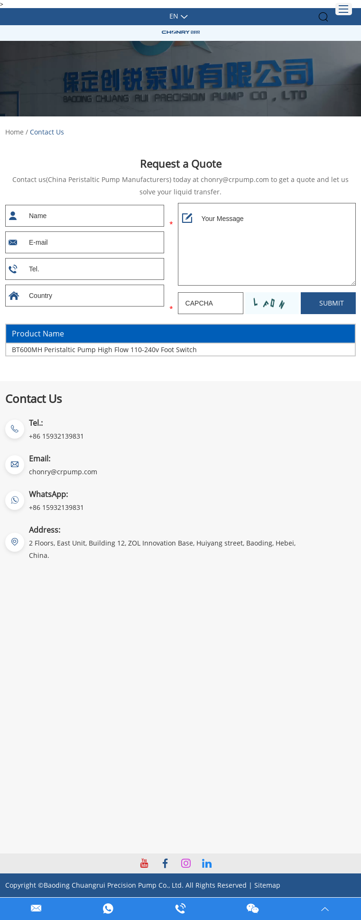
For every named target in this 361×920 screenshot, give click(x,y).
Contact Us (47, 131)
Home (14, 131)
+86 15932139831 (56, 507)
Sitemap (267, 885)
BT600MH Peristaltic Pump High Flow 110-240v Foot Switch (104, 349)
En (173, 15)
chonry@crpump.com (63, 471)
